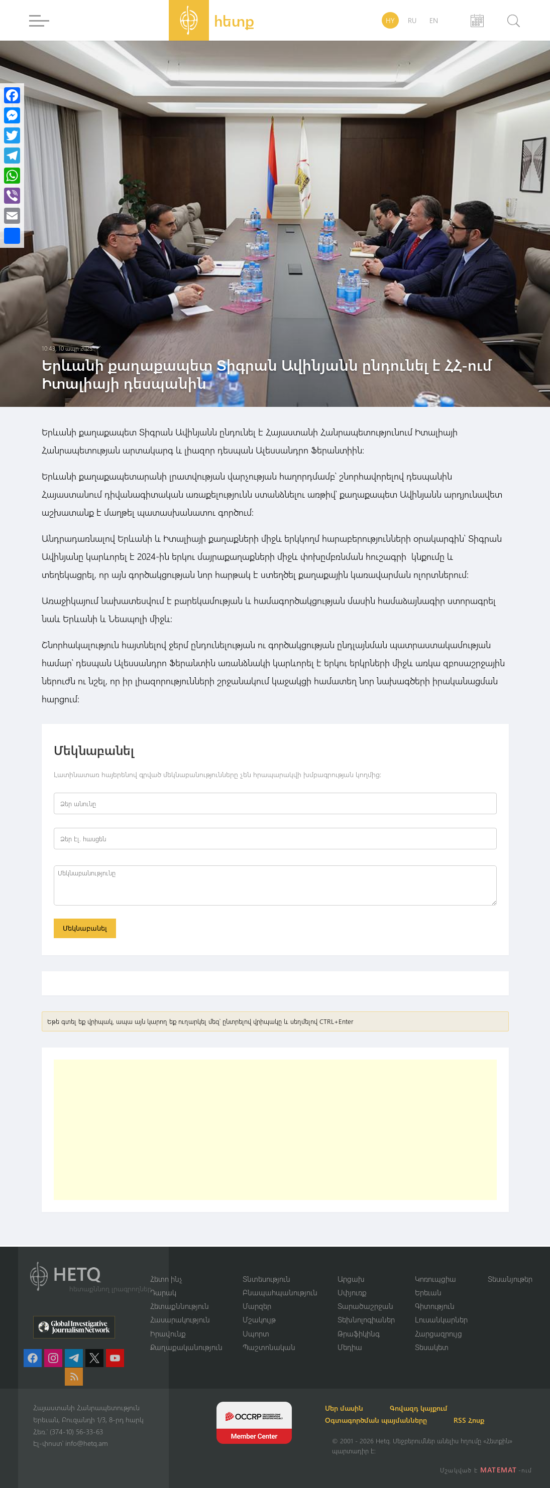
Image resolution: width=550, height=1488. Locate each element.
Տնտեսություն (266, 1278)
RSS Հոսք (481, 1420)
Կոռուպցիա (435, 1278)
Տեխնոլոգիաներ (366, 1319)
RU (412, 20)
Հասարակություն (180, 1319)
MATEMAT (499, 1469)
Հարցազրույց (438, 1333)
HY (390, 20)
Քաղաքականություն (186, 1347)
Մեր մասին (351, 1408)
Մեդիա (350, 1347)
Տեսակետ (432, 1347)
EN (433, 20)
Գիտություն (435, 1305)
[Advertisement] (275, 1131)
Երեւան (428, 1292)
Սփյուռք (352, 1292)
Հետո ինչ (166, 1278)
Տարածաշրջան (365, 1305)
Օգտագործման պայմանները (383, 1420)
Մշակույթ (259, 1319)
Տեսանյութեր (510, 1278)
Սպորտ (256, 1333)
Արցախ (351, 1278)
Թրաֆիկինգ (359, 1333)
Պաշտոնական (269, 1347)
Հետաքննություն (179, 1305)
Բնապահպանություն (280, 1292)
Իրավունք (168, 1333)
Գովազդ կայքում (431, 1408)
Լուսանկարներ (441, 1319)
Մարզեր (257, 1305)
